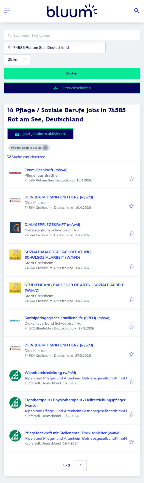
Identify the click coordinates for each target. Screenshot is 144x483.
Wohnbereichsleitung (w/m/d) (50, 372)
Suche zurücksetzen (26, 156)
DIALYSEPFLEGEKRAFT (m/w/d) (52, 224)
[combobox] (72, 35)
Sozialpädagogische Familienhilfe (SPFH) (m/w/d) (68, 318)
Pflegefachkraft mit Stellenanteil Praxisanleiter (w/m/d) (73, 433)
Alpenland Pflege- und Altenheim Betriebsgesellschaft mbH (76, 378)
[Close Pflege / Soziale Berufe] (45, 147)
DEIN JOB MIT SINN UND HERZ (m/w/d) (59, 197)
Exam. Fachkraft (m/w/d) (46, 169)
